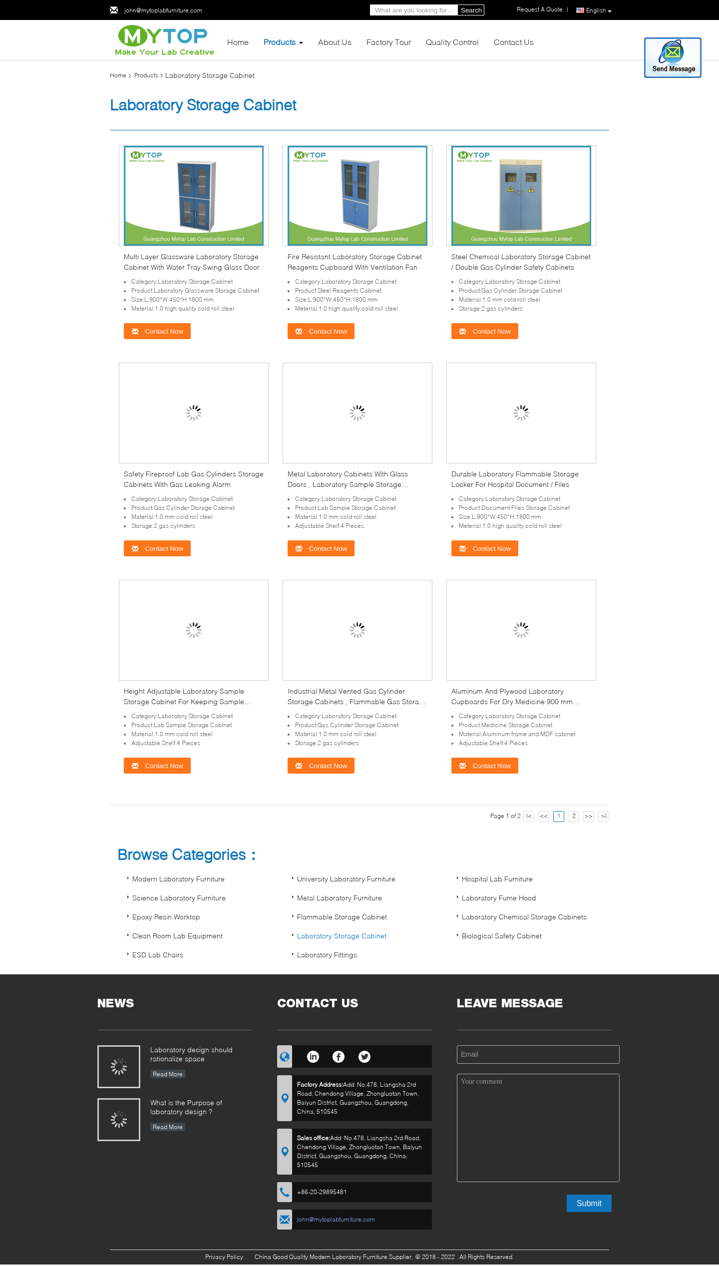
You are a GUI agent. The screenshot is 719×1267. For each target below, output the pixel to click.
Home (238, 41)
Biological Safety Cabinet (502, 935)
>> (589, 816)
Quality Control (452, 41)
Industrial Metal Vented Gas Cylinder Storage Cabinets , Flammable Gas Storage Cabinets (357, 701)
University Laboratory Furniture (346, 878)
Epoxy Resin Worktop (166, 916)
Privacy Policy (224, 1257)
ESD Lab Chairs (157, 954)
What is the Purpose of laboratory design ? (186, 1107)
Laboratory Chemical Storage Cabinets (524, 916)
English (599, 10)
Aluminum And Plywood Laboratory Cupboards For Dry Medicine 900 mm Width (512, 701)
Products (280, 41)
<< (544, 816)
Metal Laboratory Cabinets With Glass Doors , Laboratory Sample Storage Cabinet (348, 484)
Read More (168, 1074)
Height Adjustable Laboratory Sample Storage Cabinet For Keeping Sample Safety (184, 701)
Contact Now (157, 331)
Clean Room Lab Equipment (177, 935)
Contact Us (514, 41)
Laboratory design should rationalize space (191, 1054)
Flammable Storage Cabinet (342, 916)
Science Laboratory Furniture (179, 897)
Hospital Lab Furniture (497, 878)
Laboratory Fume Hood (499, 897)
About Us (335, 41)
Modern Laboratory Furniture (178, 878)
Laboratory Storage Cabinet (341, 935)
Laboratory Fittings (327, 954)
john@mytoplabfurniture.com (163, 10)
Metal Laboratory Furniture (339, 897)
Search (471, 10)
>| (604, 816)
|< (529, 816)
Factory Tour (388, 41)
